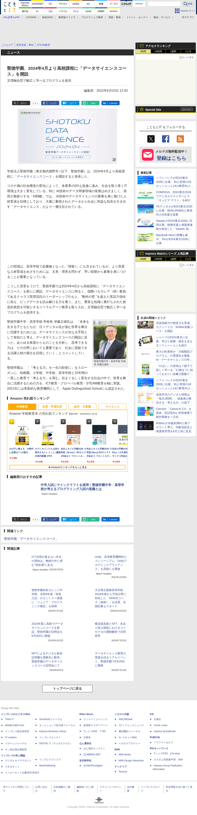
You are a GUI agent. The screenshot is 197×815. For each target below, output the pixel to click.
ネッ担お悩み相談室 (16, 749)
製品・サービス (162, 17)
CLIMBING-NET (92, 754)
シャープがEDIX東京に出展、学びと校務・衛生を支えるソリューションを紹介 (174, 341)
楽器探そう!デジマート (95, 725)
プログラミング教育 (92, 17)
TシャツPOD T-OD (94, 731)
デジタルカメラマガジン (18, 760)
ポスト (24, 103)
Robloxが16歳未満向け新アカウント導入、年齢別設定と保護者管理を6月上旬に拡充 (174, 427)
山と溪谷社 (85, 743)
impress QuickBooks (165, 731)
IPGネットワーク (159, 748)
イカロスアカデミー (129, 743)
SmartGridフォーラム (50, 719)
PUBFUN (155, 737)
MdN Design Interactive (131, 760)
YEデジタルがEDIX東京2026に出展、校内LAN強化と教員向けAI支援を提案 (174, 210)
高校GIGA (47, 17)
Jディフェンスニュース (131, 725)
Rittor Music (86, 714)
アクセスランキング (158, 46)
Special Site (153, 109)
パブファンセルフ (163, 742)
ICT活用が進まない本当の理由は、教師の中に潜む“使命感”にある (47, 560)
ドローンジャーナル (16, 743)
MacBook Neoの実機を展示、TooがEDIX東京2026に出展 (173, 239)
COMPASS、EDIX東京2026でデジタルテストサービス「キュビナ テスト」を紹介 (173, 196)
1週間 (173, 51)
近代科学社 (85, 760)
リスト (35, 103)
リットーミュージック (95, 719)
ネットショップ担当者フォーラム (57, 725)
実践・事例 (115, 17)
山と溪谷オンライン (94, 748)
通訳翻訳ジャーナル (129, 731)
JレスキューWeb (128, 737)
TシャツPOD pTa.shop (167, 753)
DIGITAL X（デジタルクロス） (55, 743)
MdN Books (125, 754)
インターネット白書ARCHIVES (22, 772)
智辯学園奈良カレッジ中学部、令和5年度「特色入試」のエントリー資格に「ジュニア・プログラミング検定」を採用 (47, 598)
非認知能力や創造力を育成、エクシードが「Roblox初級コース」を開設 (174, 327)
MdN (117, 749)
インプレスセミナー (50, 737)
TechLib (123, 771)
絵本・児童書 (82, 406)
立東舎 (87, 737)
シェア (53, 103)
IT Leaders (10, 737)
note (93, 103)
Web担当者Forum (14, 725)
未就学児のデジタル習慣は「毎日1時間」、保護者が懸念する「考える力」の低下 (173, 398)
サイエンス (113, 406)
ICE (152, 714)
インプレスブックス (50, 759)
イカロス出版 (122, 714)
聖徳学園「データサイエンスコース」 (31, 538)
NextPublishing (47, 765)
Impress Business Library (52, 731)
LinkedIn (113, 103)
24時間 (158, 51)
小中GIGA (31, 17)
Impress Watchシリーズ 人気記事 (167, 253)
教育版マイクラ (66, 17)
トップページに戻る (67, 688)
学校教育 (22, 406)
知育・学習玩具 (52, 406)
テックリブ (121, 766)
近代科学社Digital (92, 765)
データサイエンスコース (34, 176)
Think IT (9, 719)
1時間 (143, 51)
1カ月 (188, 51)
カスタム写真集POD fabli (168, 759)
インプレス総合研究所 (17, 731)
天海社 (157, 719)
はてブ (73, 103)
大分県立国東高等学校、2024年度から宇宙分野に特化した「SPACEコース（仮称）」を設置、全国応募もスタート (110, 598)
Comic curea (160, 725)
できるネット (12, 766)
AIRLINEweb (125, 719)
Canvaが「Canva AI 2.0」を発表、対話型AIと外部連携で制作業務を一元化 (174, 412)
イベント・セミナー (137, 17)
